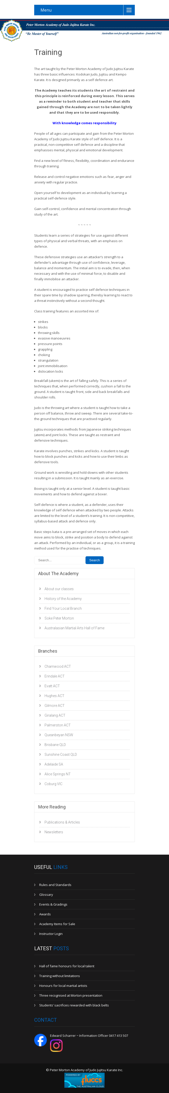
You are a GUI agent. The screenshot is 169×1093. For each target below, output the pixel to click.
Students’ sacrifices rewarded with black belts (74, 1005)
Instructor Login (51, 933)
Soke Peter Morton (59, 618)
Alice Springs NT (58, 774)
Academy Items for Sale (57, 924)
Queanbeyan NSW (59, 735)
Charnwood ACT (58, 666)
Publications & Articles (62, 822)
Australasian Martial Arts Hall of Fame (74, 628)
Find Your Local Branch (63, 608)
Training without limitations (59, 976)
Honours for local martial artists (63, 985)
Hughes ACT (54, 696)
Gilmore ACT (55, 706)
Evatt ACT (52, 686)
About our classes (59, 589)
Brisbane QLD (55, 745)
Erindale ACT (55, 676)
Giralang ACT (55, 715)
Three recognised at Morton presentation (70, 995)
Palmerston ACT (58, 725)
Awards (45, 914)
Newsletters (54, 832)
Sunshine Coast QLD (61, 755)
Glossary (46, 894)
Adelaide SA (54, 764)
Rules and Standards (55, 884)
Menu (46, 10)
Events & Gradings (53, 904)
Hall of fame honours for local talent (66, 966)
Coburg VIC (53, 784)
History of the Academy (63, 599)
